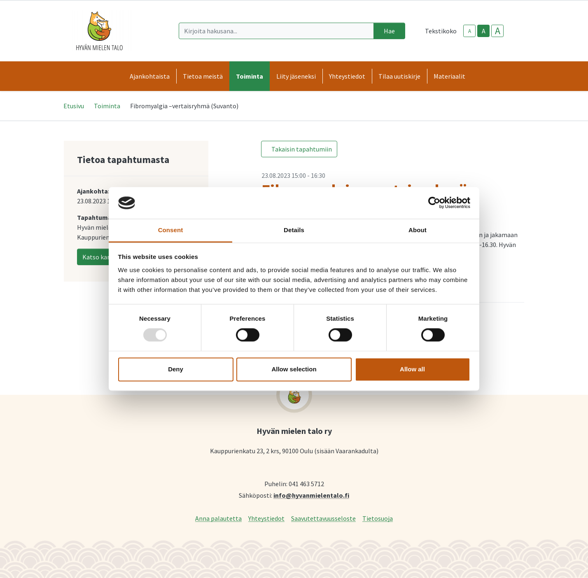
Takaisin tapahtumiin (301, 149)
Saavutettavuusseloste (323, 518)
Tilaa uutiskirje (399, 76)
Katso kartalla (102, 257)
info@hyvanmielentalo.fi (311, 495)
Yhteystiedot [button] (347, 76)
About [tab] (417, 229)
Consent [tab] (170, 229)
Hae (389, 31)
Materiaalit (449, 76)
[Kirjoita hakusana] (276, 31)
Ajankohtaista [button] (150, 76)
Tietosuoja (377, 518)
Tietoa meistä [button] (203, 76)
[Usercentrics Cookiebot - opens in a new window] (434, 203)
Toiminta (107, 106)
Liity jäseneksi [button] (296, 76)
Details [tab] (294, 229)
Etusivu (73, 106)
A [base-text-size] (483, 31)
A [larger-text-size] (497, 31)
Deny (175, 369)
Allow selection (293, 369)
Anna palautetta (218, 518)
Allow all (412, 369)
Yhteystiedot (266, 518)
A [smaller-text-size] (469, 31)
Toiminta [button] (249, 76)
